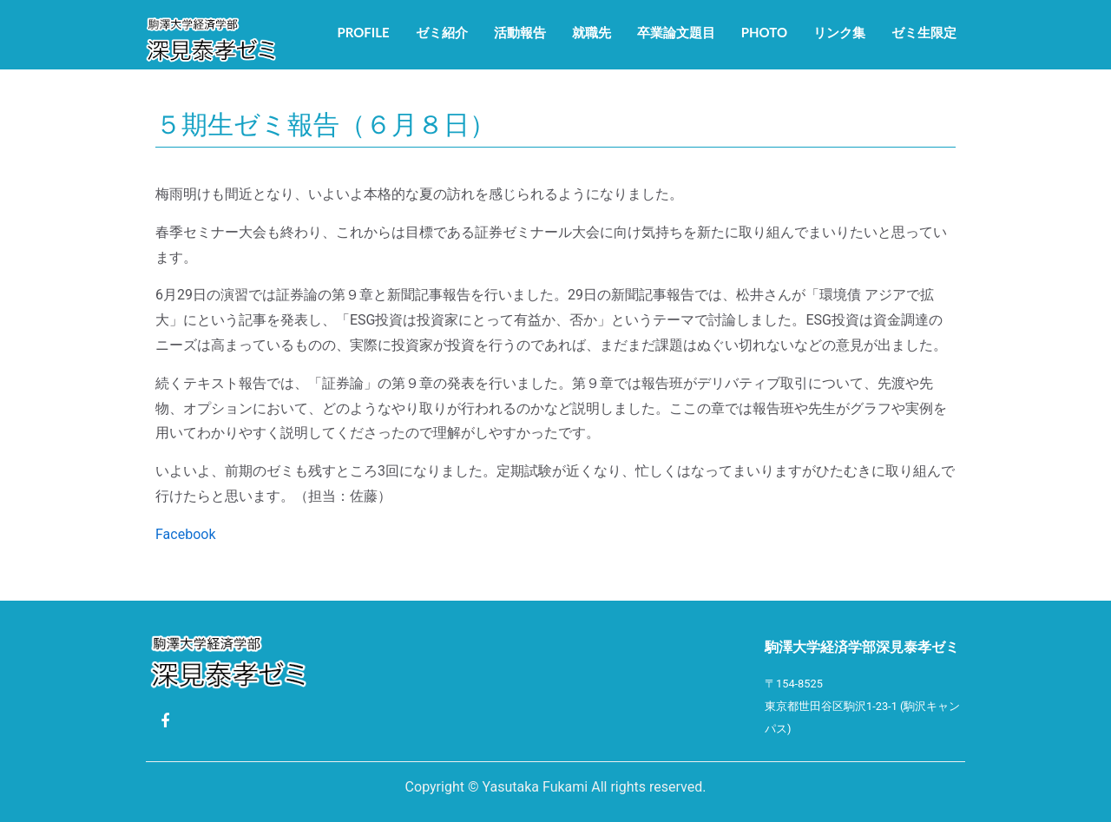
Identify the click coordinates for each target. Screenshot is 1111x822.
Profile (363, 32)
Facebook (185, 534)
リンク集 (839, 32)
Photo (764, 32)
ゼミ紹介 (442, 32)
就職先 (591, 32)
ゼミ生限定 (924, 32)
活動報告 (520, 32)
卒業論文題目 (676, 32)
